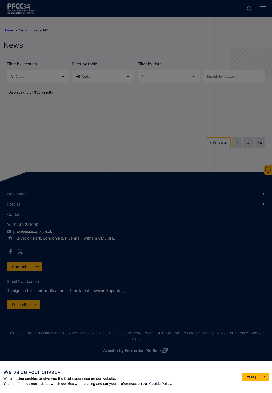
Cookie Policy (160, 384)
